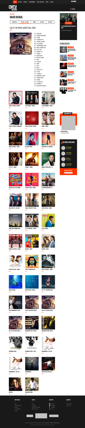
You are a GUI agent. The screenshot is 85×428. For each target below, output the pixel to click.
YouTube (51, 404)
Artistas (20, 2)
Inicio (15, 2)
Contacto (68, 405)
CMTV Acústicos (40, 2)
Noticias (25, 2)
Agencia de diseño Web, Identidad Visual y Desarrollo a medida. (42, 424)
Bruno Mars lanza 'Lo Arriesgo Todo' (71, 74)
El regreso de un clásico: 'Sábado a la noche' (72, 83)
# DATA (33, 404)
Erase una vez (35, 409)
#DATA (47, 2)
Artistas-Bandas (18, 405)
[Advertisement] (69, 103)
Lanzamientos (32, 2)
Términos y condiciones (50, 422)
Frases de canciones (36, 407)
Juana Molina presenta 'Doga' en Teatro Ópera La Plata (72, 50)
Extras (51, 2)
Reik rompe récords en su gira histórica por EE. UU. (72, 66)
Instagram (52, 405)
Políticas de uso (57, 422)
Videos (34, 22)
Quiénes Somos (69, 404)
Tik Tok (51, 409)
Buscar (72, 9)
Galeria (42, 22)
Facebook (52, 407)
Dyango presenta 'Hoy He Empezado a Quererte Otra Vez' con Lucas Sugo (72, 58)
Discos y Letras (24, 22)
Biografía (14, 22)
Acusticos (34, 405)
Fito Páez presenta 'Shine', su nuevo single (72, 91)
